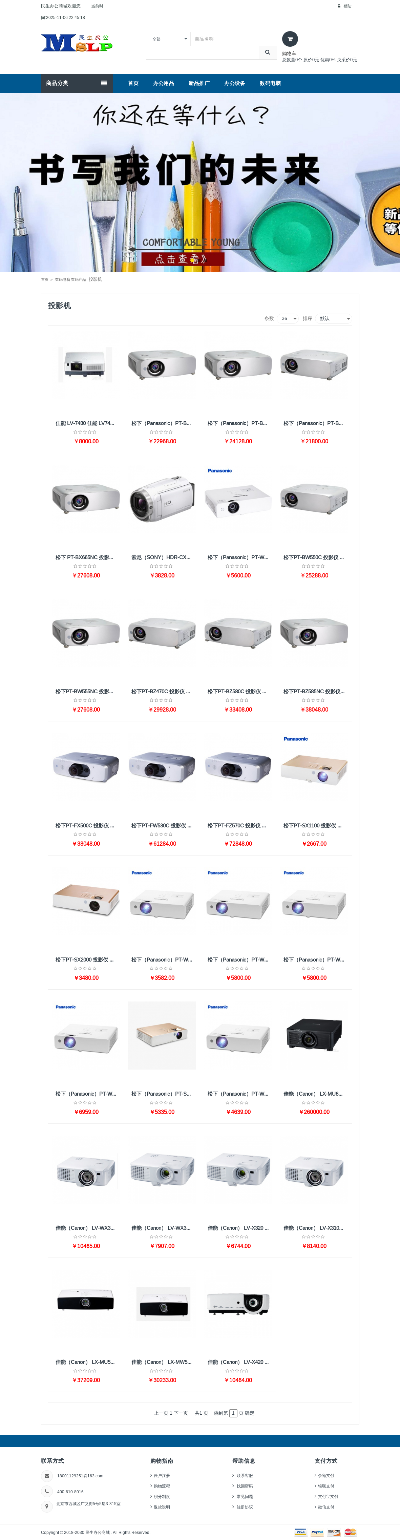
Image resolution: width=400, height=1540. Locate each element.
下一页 (181, 1413)
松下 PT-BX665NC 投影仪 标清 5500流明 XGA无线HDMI (88, 557)
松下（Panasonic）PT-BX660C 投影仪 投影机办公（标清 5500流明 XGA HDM (315, 423)
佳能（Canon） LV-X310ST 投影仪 (315, 1228)
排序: (308, 318)
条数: (270, 318)
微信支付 (326, 1507)
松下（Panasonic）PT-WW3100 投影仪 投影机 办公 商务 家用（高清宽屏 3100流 (240, 1094)
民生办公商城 (98, 1532)
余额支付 (326, 1475)
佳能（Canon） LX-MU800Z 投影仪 (315, 1094)
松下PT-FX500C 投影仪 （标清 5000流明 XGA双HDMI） (88, 825)
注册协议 (244, 1507)
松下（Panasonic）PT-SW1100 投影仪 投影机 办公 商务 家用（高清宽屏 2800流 (163, 1094)
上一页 (161, 1413)
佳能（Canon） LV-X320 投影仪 (240, 1228)
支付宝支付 (328, 1496)
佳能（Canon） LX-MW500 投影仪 (163, 1362)
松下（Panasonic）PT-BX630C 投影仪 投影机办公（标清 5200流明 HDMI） (163, 423)
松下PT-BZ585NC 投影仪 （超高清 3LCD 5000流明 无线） (315, 691)
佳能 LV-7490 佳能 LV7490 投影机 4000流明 (88, 423)
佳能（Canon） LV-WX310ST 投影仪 (88, 1228)
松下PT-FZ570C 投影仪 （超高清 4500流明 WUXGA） (240, 825)
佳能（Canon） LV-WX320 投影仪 (163, 1228)
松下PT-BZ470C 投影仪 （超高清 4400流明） (163, 691)
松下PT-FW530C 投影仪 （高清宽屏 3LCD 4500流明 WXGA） (163, 825)
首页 (44, 279)
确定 (249, 1413)
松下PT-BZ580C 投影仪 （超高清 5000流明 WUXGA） (240, 691)
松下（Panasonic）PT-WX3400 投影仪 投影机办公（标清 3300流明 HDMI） (163, 959)
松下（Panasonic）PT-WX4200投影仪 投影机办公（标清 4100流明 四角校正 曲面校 (88, 1094)
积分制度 (162, 1496)
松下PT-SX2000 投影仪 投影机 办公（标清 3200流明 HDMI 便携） (88, 959)
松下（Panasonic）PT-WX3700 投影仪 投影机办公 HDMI (240, 557)
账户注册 (162, 1475)
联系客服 (244, 1475)
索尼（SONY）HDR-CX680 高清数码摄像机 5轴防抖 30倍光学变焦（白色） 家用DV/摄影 (163, 557)
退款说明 (162, 1507)
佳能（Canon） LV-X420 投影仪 (240, 1362)
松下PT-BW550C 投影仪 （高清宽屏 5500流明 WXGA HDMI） (315, 557)
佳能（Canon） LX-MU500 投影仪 (88, 1362)
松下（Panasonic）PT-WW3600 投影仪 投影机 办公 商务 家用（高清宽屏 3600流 (315, 959)
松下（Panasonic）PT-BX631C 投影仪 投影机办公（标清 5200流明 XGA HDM (240, 423)
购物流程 (162, 1486)
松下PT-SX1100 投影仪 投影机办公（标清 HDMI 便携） (315, 825)
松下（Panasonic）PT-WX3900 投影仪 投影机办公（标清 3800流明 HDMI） (240, 959)
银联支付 (326, 1486)
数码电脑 (62, 279)
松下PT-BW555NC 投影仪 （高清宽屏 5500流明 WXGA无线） (88, 691)
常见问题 (244, 1496)
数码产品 (78, 279)
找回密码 (244, 1486)
